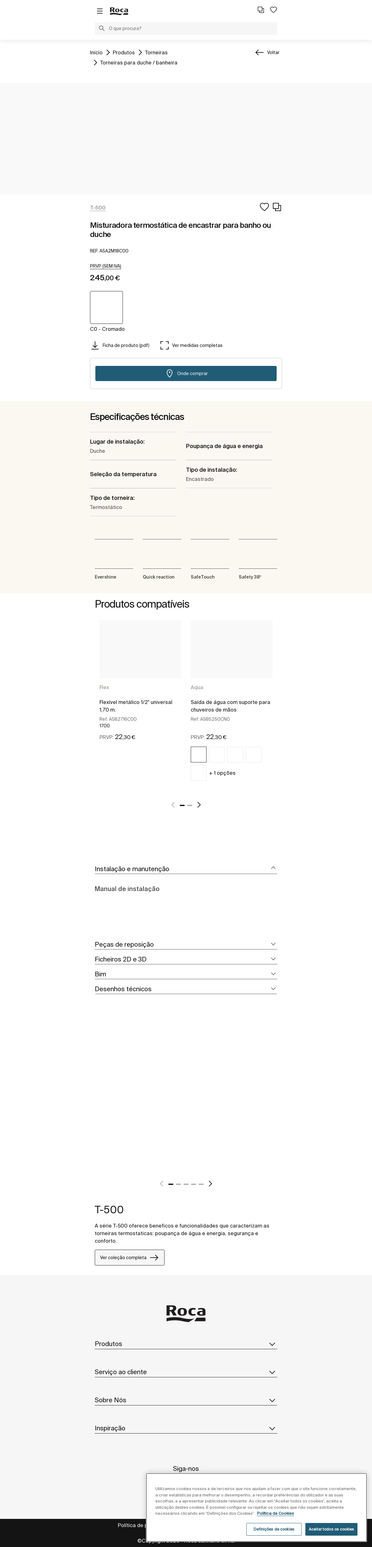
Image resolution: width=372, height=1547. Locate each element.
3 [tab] (186, 1184)
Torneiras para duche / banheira (138, 62)
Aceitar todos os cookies (331, 1529)
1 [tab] (182, 805)
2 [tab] (189, 805)
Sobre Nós (186, 1400)
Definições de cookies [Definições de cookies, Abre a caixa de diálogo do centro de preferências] (274, 1529)
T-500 (109, 1209)
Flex (104, 687)
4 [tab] (193, 1184)
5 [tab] (201, 1184)
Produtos (124, 52)
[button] (101, 29)
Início (96, 52)
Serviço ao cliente (186, 1372)
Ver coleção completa (129, 1258)
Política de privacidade (145, 1525)
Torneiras (156, 52)
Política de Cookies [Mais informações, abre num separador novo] (275, 1513)
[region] (256, 1507)
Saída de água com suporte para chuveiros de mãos (230, 706)
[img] (199, 754)
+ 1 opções (222, 773)
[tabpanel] (140, 689)
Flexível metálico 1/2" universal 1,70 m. (135, 706)
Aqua (197, 687)
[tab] (186, 869)
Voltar (273, 52)
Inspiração (186, 1428)
